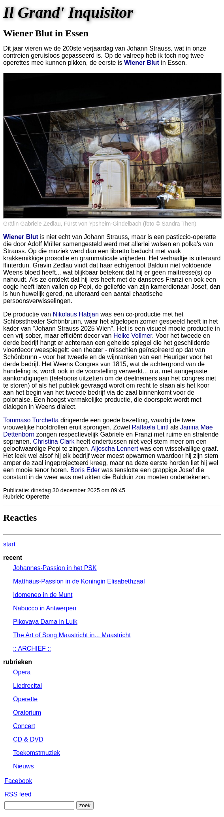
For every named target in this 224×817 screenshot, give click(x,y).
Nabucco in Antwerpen (44, 608)
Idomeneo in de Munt (42, 594)
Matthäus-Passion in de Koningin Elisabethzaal (79, 581)
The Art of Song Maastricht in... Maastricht (72, 635)
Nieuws (23, 766)
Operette (25, 699)
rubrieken (17, 662)
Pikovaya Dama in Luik (45, 621)
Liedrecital (27, 685)
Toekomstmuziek (36, 752)
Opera (21, 672)
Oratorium (27, 712)
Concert (24, 726)
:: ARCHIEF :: (32, 648)
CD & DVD (28, 739)
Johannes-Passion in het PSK (55, 568)
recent (12, 557)
